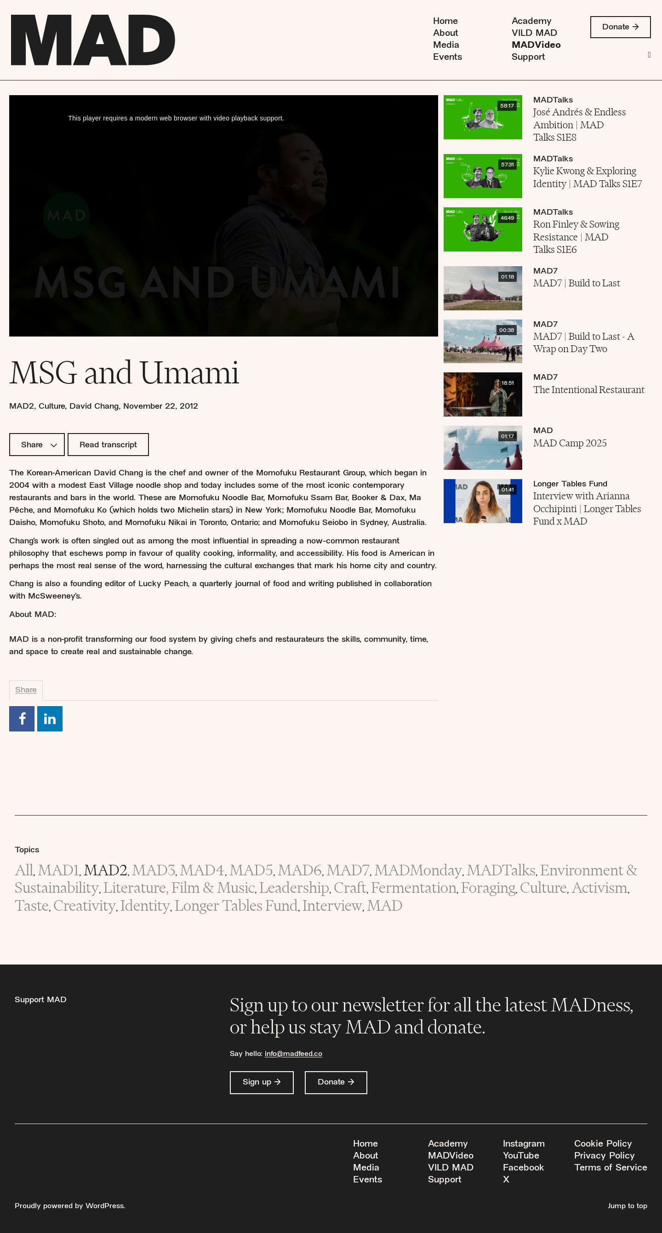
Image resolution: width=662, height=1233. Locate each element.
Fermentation (414, 887)
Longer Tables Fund (570, 484)
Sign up (257, 1082)
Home (445, 21)
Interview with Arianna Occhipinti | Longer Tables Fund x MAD (587, 508)
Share (39, 445)
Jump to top (627, 1206)
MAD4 (202, 870)
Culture (52, 407)
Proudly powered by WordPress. (70, 1206)
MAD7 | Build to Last (576, 282)
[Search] (649, 55)
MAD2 (21, 407)
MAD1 (58, 870)
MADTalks (553, 100)
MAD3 (153, 870)
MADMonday (418, 870)
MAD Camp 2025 (570, 442)
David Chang (94, 407)
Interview (332, 905)
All (24, 870)
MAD (543, 431)
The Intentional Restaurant (589, 389)
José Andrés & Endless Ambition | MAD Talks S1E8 (579, 124)
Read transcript (108, 445)
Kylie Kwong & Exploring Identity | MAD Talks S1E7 (587, 177)
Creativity (84, 905)
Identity (145, 905)
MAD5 (251, 870)
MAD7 (545, 271)
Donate (615, 27)
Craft (350, 887)
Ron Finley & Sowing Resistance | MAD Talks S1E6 (576, 236)
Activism (599, 887)
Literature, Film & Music (179, 887)
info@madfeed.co (293, 1054)
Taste (32, 905)
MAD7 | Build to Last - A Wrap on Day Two (583, 342)
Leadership (294, 887)
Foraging (488, 887)
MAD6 (300, 870)
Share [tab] (26, 690)
